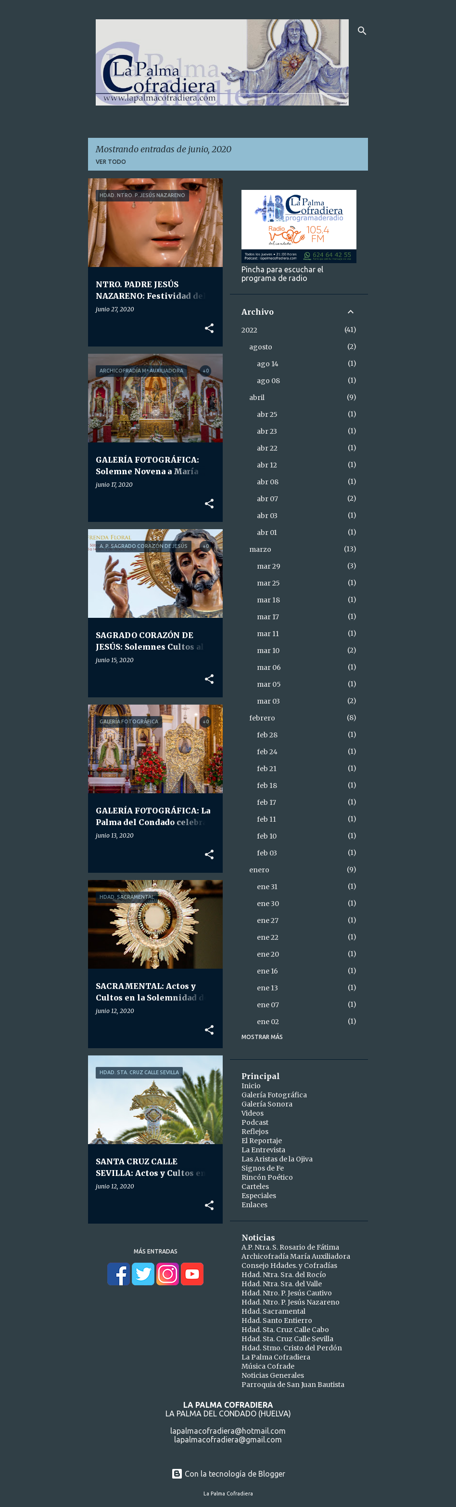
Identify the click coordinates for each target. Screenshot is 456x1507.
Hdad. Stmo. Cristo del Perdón (291, 1348)
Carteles (255, 1186)
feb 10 (267, 836)
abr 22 (267, 448)
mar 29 (268, 566)
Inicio (251, 1085)
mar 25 (268, 583)
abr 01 (267, 532)
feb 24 (267, 751)
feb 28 (267, 735)
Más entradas (155, 1251)
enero (259, 870)
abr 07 (267, 498)
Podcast (254, 1122)
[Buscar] (362, 30)
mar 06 (269, 667)
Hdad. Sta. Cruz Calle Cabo (285, 1329)
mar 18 (268, 600)
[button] (209, 328)
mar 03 (268, 701)
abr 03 (267, 515)
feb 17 (266, 802)
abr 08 (268, 482)
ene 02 (268, 1021)
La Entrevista (263, 1150)
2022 (249, 330)
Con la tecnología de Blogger (228, 1473)
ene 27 (268, 920)
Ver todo (111, 162)
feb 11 (266, 819)
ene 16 (267, 971)
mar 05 (269, 684)
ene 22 (268, 937)
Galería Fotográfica (274, 1095)
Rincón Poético (267, 1177)
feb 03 (267, 853)
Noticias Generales (272, 1375)
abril (257, 397)
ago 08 (268, 380)
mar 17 (268, 617)
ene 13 (267, 988)
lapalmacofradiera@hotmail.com (228, 1431)
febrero (262, 718)
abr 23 (267, 431)
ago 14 (268, 364)
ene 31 (267, 886)
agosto (260, 347)
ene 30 (268, 903)
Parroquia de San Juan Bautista (292, 1384)
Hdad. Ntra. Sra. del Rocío (283, 1274)
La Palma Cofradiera (275, 1357)
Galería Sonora (266, 1104)
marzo (260, 549)
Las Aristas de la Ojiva (277, 1159)
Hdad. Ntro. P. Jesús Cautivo (286, 1293)
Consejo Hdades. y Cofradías (289, 1265)
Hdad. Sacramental (273, 1311)
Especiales (258, 1195)
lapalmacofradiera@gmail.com (228, 1439)
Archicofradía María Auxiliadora (295, 1256)
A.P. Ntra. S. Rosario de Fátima (290, 1247)
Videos (252, 1113)
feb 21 (267, 768)
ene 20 (268, 954)
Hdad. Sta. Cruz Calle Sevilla (287, 1338)
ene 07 (268, 1004)
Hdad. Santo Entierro (276, 1320)
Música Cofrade (267, 1366)
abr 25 (267, 414)
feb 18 (267, 785)
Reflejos (254, 1131)
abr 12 (267, 465)
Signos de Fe (262, 1168)
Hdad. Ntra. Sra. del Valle (281, 1284)
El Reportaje (261, 1140)
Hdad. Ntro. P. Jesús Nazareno (290, 1302)
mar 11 (268, 633)
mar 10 (268, 650)
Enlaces (254, 1204)
